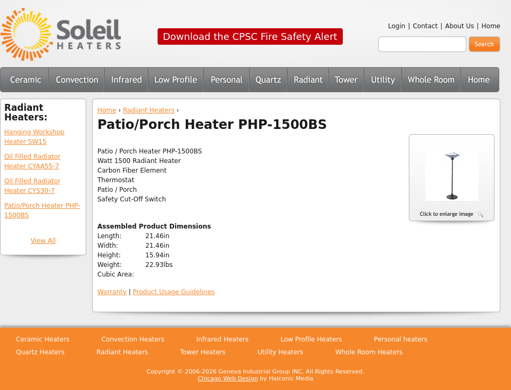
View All (42, 241)
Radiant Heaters (149, 110)
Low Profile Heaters (175, 80)
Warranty (112, 292)
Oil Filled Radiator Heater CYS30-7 (32, 185)
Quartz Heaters (268, 80)
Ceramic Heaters (24, 80)
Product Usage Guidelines (174, 292)
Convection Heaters (76, 80)
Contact (425, 26)
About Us (459, 26)
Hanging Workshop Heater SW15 (34, 136)
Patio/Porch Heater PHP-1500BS (42, 210)
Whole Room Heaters (430, 80)
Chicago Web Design (227, 378)
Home (491, 26)
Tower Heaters (346, 80)
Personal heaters (400, 339)
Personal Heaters (226, 80)
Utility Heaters (382, 80)
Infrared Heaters (126, 80)
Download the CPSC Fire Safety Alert (250, 36)
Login (396, 26)
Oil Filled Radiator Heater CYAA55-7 (32, 161)
